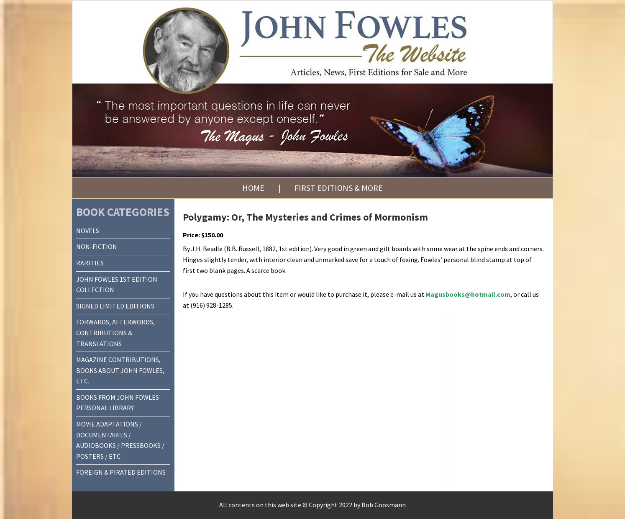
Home (253, 187)
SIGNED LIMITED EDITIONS (115, 306)
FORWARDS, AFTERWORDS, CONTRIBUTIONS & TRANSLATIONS (115, 332)
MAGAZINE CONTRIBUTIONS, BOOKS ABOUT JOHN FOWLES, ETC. (120, 370)
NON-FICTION (96, 246)
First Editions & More (339, 187)
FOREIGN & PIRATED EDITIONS (121, 472)
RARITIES (90, 263)
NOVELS (87, 230)
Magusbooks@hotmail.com (467, 294)
